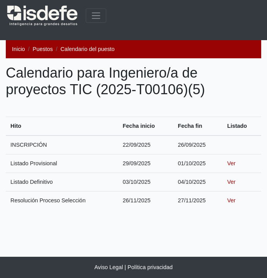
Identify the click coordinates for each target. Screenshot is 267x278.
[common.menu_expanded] (96, 15)
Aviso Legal (108, 267)
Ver (231, 163)
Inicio (18, 49)
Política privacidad (150, 267)
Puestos (43, 49)
